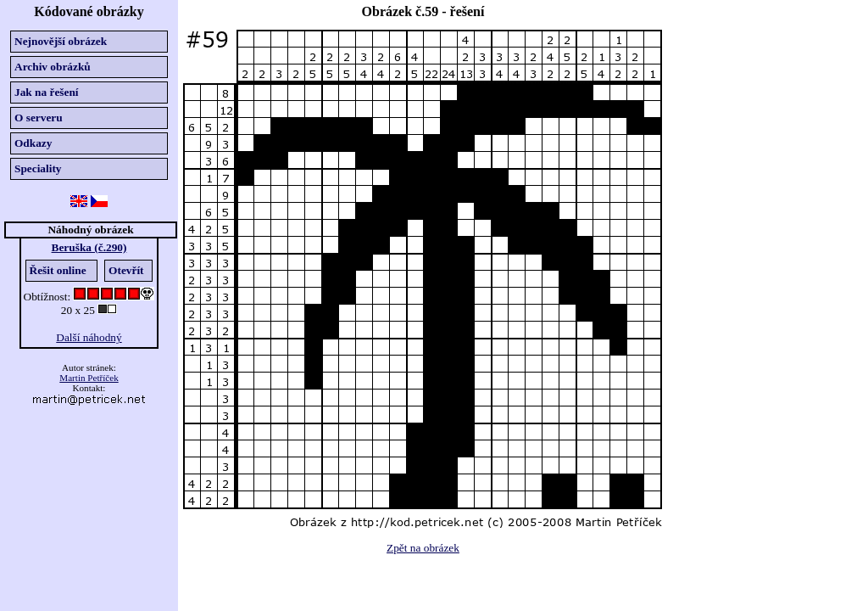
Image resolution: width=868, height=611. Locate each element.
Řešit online (58, 270)
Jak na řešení (46, 92)
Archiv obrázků (52, 66)
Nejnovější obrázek (60, 41)
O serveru (38, 117)
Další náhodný (88, 337)
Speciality (38, 168)
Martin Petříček (88, 378)
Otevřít (125, 270)
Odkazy (33, 143)
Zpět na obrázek (423, 547)
